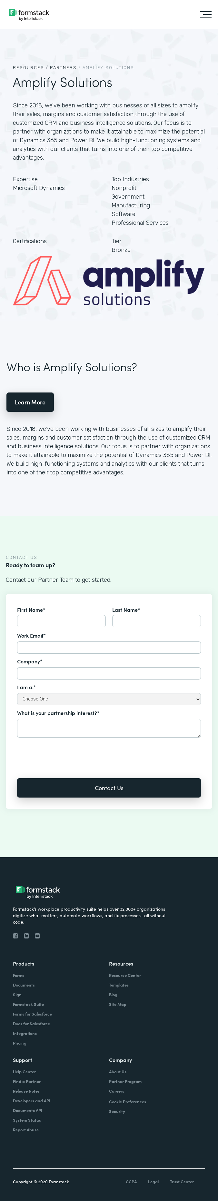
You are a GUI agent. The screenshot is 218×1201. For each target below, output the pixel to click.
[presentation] (66, 753)
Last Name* (126, 609)
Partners (63, 67)
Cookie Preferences (127, 1101)
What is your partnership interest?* (58, 712)
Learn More (30, 402)
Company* (30, 661)
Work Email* (31, 635)
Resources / (30, 67)
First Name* (31, 609)
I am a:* (26, 686)
